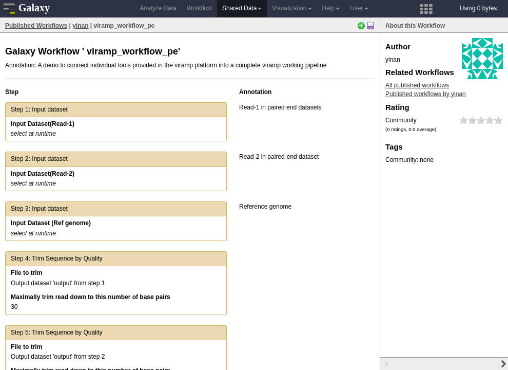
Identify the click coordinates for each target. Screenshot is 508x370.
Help (331, 8)
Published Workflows (36, 25)
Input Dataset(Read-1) (42, 123)
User (359, 8)
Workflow (199, 8)
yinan (80, 25)
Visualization (291, 8)
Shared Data (242, 8)
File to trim (26, 272)
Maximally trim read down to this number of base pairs (90, 297)
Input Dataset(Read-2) (42, 173)
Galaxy (26, 7)
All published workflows (417, 85)
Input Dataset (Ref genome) (51, 223)
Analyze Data (158, 8)
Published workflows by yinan (425, 94)
